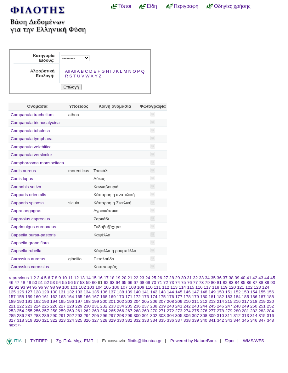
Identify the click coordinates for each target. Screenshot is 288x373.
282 (253, 310)
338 (187, 320)
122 (249, 287)
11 (70, 277)
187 (262, 296)
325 (78, 320)
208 (170, 301)
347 (262, 320)
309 (212, 315)
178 (187, 296)
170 (120, 296)
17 (106, 277)
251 (262, 306)
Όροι (229, 340)
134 (87, 292)
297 (112, 315)
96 (40, 287)
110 (149, 287)
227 (62, 306)
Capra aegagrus (26, 210)
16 (100, 277)
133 (78, 292)
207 (162, 301)
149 (212, 292)
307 (195, 315)
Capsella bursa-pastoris (33, 235)
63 (112, 282)
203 (129, 301)
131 (62, 292)
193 (45, 301)
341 (212, 320)
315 (262, 315)
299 (129, 315)
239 (162, 306)
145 (179, 292)
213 (212, 301)
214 (220, 301)
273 (179, 310)
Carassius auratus (28, 259)
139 (129, 292)
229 (78, 306)
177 (179, 296)
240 (170, 306)
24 (147, 277)
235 (129, 306)
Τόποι (124, 6)
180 (203, 296)
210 (187, 301)
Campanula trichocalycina (35, 122)
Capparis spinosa (27, 203)
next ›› (14, 325)
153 (245, 292)
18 (112, 277)
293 (78, 315)
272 (170, 310)
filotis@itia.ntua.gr (144, 340)
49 (28, 282)
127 (28, 292)
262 (87, 310)
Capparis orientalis (28, 194)
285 (12, 315)
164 (70, 296)
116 (199, 287)
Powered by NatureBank (193, 340)
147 (195, 292)
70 (153, 282)
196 (70, 301)
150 (220, 292)
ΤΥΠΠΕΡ (39, 340)
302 (153, 315)
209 (179, 301)
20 (123, 277)
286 (20, 315)
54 (58, 282)
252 (270, 306)
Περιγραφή (186, 6)
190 (20, 301)
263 (95, 310)
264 (103, 310)
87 (254, 282)
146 (187, 292)
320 (37, 320)
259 (62, 310)
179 (195, 296)
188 (270, 296)
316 (270, 315)
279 (228, 310)
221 (12, 306)
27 (165, 277)
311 (228, 315)
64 (118, 282)
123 (257, 287)
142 (153, 292)
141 (145, 292)
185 (245, 296)
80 (213, 282)
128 (37, 292)
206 (153, 301)
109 (140, 287)
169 (112, 296)
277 (212, 310)
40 (242, 277)
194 (54, 301)
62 (106, 282)
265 (112, 310)
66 (129, 282)
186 (253, 296)
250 (253, 306)
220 (270, 301)
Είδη (152, 6)
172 (137, 296)
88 (260, 282)
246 (220, 306)
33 (201, 277)
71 (159, 282)
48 (22, 282)
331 (129, 320)
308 (203, 315)
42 (254, 277)
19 (118, 277)
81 (219, 282)
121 (240, 287)
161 (45, 296)
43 (260, 277)
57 (76, 282)
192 (37, 301)
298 (120, 315)
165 (78, 296)
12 (76, 277)
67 (135, 282)
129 (45, 292)
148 (203, 292)
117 (207, 287)
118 (215, 287)
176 (170, 296)
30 (183, 277)
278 (220, 310)
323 (62, 320)
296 (103, 315)
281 (245, 310)
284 (270, 310)
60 (94, 282)
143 (162, 292)
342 (220, 320)
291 (62, 315)
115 (190, 287)
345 (245, 320)
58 (82, 282)
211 (195, 301)
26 (159, 277)
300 (137, 315)
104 (99, 287)
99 (58, 287)
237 (145, 306)
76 (189, 282)
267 (129, 310)
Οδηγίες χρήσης (232, 6)
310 (220, 315)
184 (237, 296)
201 (112, 301)
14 (88, 277)
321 (45, 320)
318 (20, 320)
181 (212, 296)
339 (195, 320)
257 (45, 310)
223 (28, 306)
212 (203, 301)
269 (145, 310)
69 (147, 282)
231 (95, 306)
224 (37, 306)
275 (195, 310)
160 (37, 296)
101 (74, 287)
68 (141, 282)
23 (141, 277)
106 (115, 287)
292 (70, 315)
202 (120, 301)
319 (28, 320)
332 (137, 320)
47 (16, 282)
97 (46, 287)
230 (87, 306)
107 (124, 287)
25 (153, 277)
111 (157, 287)
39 (237, 277)
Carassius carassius (30, 266)
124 (265, 287)
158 (20, 296)
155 (262, 292)
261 (78, 310)
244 (203, 306)
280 (237, 310)
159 (28, 296)
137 (112, 292)
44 (266, 277)
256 (37, 310)
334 (153, 320)
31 (189, 277)
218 (253, 301)
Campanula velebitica (31, 146)
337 (179, 320)
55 (64, 282)
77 (195, 282)
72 (165, 282)
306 (187, 315)
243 (195, 306)
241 (179, 306)
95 (34, 287)
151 (228, 292)
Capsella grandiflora (30, 242)
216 (237, 301)
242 (187, 306)
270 (153, 310)
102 (82, 287)
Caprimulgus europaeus (33, 226)
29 (177, 277)
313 (245, 315)
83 (231, 282)
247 (228, 306)
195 (62, 301)
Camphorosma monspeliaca (37, 163)
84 (237, 282)
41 (248, 277)
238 (153, 306)
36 (219, 277)
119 (224, 287)
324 (70, 320)
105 (107, 287)
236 (137, 306)
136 (103, 292)
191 (28, 301)
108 (132, 287)
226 (54, 306)
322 (54, 320)
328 (103, 320)
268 (137, 310)
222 (20, 306)
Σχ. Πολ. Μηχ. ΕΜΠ (74, 340)
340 (203, 320)
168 (103, 296)
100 (65, 287)
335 (162, 320)
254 (20, 310)
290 (54, 315)
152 (237, 292)
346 (253, 320)
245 (212, 306)
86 (248, 282)
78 (201, 282)
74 (177, 282)
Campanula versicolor (31, 154)
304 (170, 315)
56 (70, 282)
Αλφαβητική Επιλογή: (42, 73)
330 (120, 320)
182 (220, 296)
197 (78, 301)
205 (145, 301)
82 (225, 282)
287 (28, 315)
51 (40, 282)
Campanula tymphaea (32, 138)
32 (195, 277)
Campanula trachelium (32, 114)
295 (95, 315)
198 (87, 301)
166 (87, 296)
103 (90, 287)
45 (272, 277)
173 (145, 296)
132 (70, 292)
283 (262, 310)
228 (70, 306)
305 (179, 315)
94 (28, 287)
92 (16, 287)
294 (87, 315)
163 (62, 296)
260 (70, 310)
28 (171, 277)
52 (46, 282)
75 (183, 282)
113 (174, 287)
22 (135, 277)
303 (162, 315)
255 (28, 310)
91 (10, 287)
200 (103, 301)
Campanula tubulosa (30, 130)
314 (253, 315)
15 (94, 277)
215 (228, 301)
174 (153, 296)
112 (165, 287)
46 (10, 282)
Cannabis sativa (26, 186)
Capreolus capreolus (30, 219)
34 (207, 277)
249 (245, 306)
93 (22, 287)
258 (54, 310)
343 (228, 320)
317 (12, 320)
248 (237, 306)
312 (237, 315)
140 (137, 292)
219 (262, 301)
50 (34, 282)
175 (162, 296)
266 (120, 310)
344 (237, 320)
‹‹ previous (18, 277)
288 (37, 315)
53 (52, 282)
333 (145, 320)
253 (12, 310)
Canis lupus (22, 178)
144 (170, 292)
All (67, 71)
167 (95, 296)
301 (145, 315)
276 (203, 310)
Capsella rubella (26, 250)
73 (171, 282)
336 (170, 320)
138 (120, 292)
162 (54, 296)
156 (270, 292)
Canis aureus (23, 170)
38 (231, 277)
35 (213, 277)
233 (112, 306)
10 (64, 277)
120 (232, 287)
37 (225, 277)
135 (95, 292)
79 (207, 282)
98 (52, 287)
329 (112, 320)
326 (87, 320)
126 (20, 292)
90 (272, 282)
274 (187, 310)
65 (123, 282)
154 (253, 292)
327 (95, 320)
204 (137, 301)
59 (88, 282)
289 (45, 315)
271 (162, 310)
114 (182, 287)
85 (243, 282)
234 (120, 306)
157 (12, 296)
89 (266, 282)
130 (54, 292)
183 (228, 296)
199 (95, 301)
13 (82, 277)
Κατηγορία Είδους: (44, 58)
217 (245, 301)
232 (103, 306)
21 (129, 277)
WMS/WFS (253, 340)
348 (270, 320)
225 (45, 306)
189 (12, 301)
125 (12, 292)
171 (129, 296)
